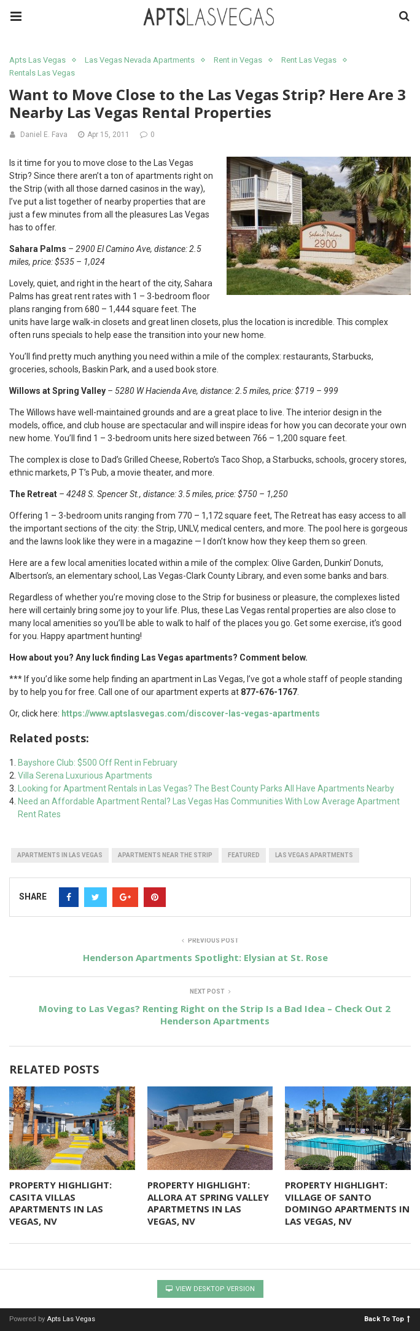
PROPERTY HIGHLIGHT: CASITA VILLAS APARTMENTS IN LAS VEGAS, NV (60, 1203)
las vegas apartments (314, 855)
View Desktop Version (210, 1289)
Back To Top (387, 1318)
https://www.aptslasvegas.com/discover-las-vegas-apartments (190, 713)
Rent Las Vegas (308, 60)
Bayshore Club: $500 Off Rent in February (97, 763)
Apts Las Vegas (37, 60)
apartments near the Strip (165, 855)
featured (244, 855)
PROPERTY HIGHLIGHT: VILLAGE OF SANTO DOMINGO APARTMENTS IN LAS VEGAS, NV (347, 1203)
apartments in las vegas (60, 855)
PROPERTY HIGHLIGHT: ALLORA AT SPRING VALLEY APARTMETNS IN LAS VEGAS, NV (208, 1203)
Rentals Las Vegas (42, 72)
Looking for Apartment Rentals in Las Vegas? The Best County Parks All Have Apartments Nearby (206, 788)
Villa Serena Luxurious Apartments (85, 775)
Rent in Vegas (238, 60)
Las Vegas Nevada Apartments (140, 60)
